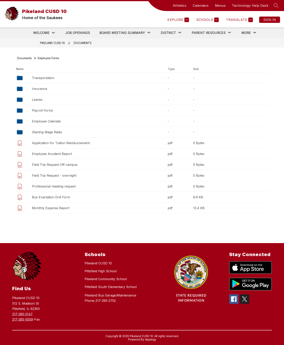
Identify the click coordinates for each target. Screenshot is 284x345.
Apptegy (150, 339)
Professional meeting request (54, 186)
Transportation (43, 78)
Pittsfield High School (101, 271)
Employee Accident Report (52, 154)
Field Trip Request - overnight (54, 175)
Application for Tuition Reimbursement (61, 143)
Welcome (41, 33)
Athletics (180, 5)
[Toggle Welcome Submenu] (53, 32)
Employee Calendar (46, 121)
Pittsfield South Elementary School (111, 287)
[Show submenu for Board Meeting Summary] (122, 32)
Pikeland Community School (106, 279)
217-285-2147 (22, 314)
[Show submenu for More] (246, 32)
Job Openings (77, 33)
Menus (220, 5)
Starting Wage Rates (47, 132)
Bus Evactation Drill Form (51, 197)
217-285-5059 (22, 319)
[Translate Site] (239, 19)
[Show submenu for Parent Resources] (209, 32)
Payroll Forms (42, 110)
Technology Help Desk (250, 5)
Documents (83, 43)
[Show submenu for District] (168, 32)
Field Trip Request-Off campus (55, 165)
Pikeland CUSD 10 (52, 43)
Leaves (37, 100)
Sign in (269, 20)
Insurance (39, 89)
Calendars (201, 5)
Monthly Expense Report (50, 208)
